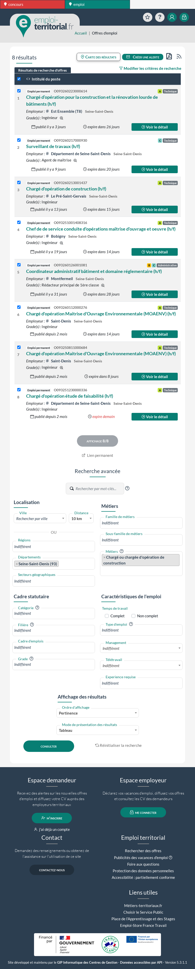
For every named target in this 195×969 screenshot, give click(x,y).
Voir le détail (154, 127)
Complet (117, 615)
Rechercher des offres (143, 850)
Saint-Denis (58, 321)
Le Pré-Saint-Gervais (66, 196)
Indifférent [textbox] (111, 648)
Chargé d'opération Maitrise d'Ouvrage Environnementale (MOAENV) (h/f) (101, 313)
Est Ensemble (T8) (64, 111)
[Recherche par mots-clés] (99, 488)
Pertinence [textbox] (68, 713)
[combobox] (40, 518)
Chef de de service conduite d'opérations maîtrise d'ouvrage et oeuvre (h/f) (100, 229)
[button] (127, 488)
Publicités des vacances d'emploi (141, 857)
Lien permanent (97, 455)
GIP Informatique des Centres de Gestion (87, 962)
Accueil (81, 33)
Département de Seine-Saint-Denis (78, 153)
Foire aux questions (143, 864)
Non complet (147, 615)
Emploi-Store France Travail (143, 925)
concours (13, 4)
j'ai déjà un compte (52, 829)
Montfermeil (59, 278)
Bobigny (55, 236)
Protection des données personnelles (143, 870)
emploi (77, 4)
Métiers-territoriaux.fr (143, 905)
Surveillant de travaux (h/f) (53, 146)
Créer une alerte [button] (142, 57)
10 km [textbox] (76, 518)
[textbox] (40, 518)
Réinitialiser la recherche (118, 745)
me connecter (143, 812)
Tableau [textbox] (65, 730)
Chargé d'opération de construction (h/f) (66, 188)
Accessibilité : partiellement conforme (143, 877)
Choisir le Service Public (143, 912)
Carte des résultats (98, 57)
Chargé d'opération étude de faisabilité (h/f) (69, 396)
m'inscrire (51, 818)
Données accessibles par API (141, 962)
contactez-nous (52, 869)
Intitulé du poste (43, 79)
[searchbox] (53, 547)
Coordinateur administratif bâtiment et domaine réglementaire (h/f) (94, 271)
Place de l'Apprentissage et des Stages (143, 918)
